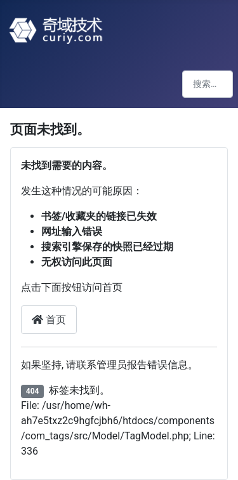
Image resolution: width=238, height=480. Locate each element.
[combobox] (207, 83)
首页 (49, 320)
